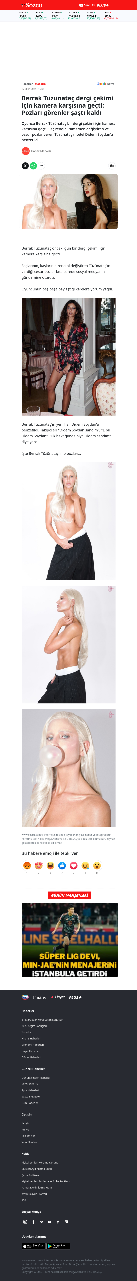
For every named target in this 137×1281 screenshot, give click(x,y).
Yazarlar (26, 1032)
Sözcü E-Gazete (31, 1096)
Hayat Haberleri (31, 1051)
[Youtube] (49, 1222)
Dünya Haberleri (31, 1057)
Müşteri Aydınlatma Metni (37, 1168)
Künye (25, 1129)
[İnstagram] (25, 1222)
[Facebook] (33, 1222)
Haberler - (28, 84)
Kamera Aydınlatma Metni (37, 1187)
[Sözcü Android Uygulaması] (58, 1246)
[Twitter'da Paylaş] (25, 165)
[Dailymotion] (58, 1222)
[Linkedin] (66, 1222)
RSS (24, 1200)
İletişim (27, 1114)
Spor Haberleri (30, 1090)
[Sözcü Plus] (75, 997)
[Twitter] (41, 1222)
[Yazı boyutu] (112, 165)
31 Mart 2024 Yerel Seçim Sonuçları (42, 1019)
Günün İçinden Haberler (36, 1077)
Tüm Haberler (30, 1103)
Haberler (28, 1011)
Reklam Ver (28, 1135)
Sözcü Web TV (30, 1084)
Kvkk (25, 1154)
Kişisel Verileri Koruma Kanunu (40, 1162)
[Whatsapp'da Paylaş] (33, 165)
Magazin (40, 84)
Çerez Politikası (31, 1175)
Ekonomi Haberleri (33, 1044)
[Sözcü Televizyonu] (25, 997)
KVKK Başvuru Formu (34, 1194)
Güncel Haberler (33, 1069)
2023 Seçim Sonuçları (34, 1026)
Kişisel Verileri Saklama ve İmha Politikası (46, 1181)
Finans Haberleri (31, 1038)
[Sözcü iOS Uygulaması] (34, 1246)
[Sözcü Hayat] (57, 997)
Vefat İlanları (29, 1142)
